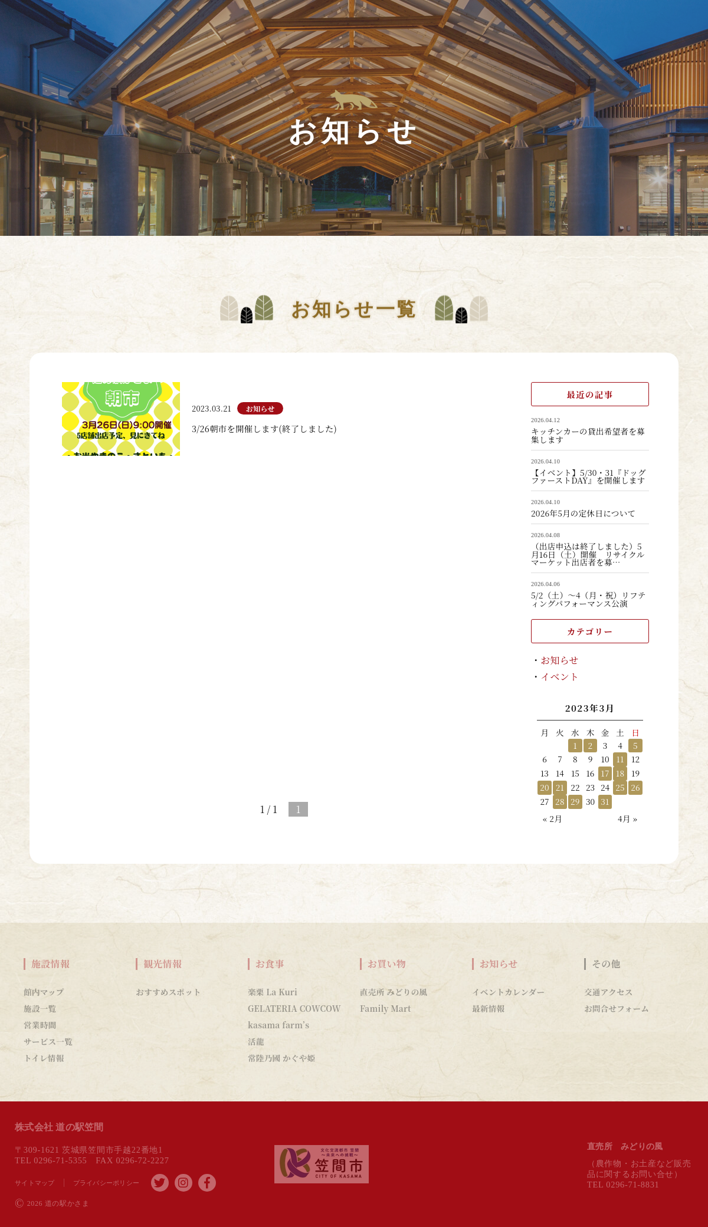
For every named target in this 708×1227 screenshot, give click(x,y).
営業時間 (40, 1025)
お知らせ (559, 660)
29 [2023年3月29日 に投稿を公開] (575, 801)
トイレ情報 (44, 1058)
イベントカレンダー (508, 992)
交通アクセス (608, 992)
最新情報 (488, 1008)
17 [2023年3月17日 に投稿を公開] (605, 773)
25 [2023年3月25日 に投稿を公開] (620, 787)
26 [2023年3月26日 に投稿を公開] (635, 787)
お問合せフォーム (616, 1008)
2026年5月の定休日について (583, 513)
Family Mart (385, 1008)
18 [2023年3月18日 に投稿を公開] (620, 773)
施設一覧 (40, 1008)
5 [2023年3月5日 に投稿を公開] (635, 745)
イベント (559, 676)
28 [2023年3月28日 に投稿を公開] (560, 801)
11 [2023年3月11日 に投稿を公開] (620, 759)
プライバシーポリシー (106, 1182)
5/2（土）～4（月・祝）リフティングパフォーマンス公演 (588, 599)
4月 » (627, 818)
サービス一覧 (48, 1041)
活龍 (256, 1041)
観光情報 (162, 964)
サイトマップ (35, 1182)
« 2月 (552, 818)
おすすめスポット (168, 992)
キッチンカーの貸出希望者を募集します (588, 435)
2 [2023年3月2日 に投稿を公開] (590, 745)
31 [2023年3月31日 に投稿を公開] (605, 801)
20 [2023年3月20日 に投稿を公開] (544, 787)
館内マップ (44, 992)
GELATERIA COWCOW (294, 1008)
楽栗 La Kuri (272, 992)
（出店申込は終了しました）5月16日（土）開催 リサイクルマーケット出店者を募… (588, 554)
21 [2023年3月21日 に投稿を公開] (560, 787)
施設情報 (50, 964)
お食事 (269, 964)
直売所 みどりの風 (393, 992)
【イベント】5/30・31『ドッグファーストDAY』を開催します (588, 477)
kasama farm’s (278, 1025)
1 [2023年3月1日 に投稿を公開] (575, 745)
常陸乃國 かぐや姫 (281, 1058)
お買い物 (387, 964)
